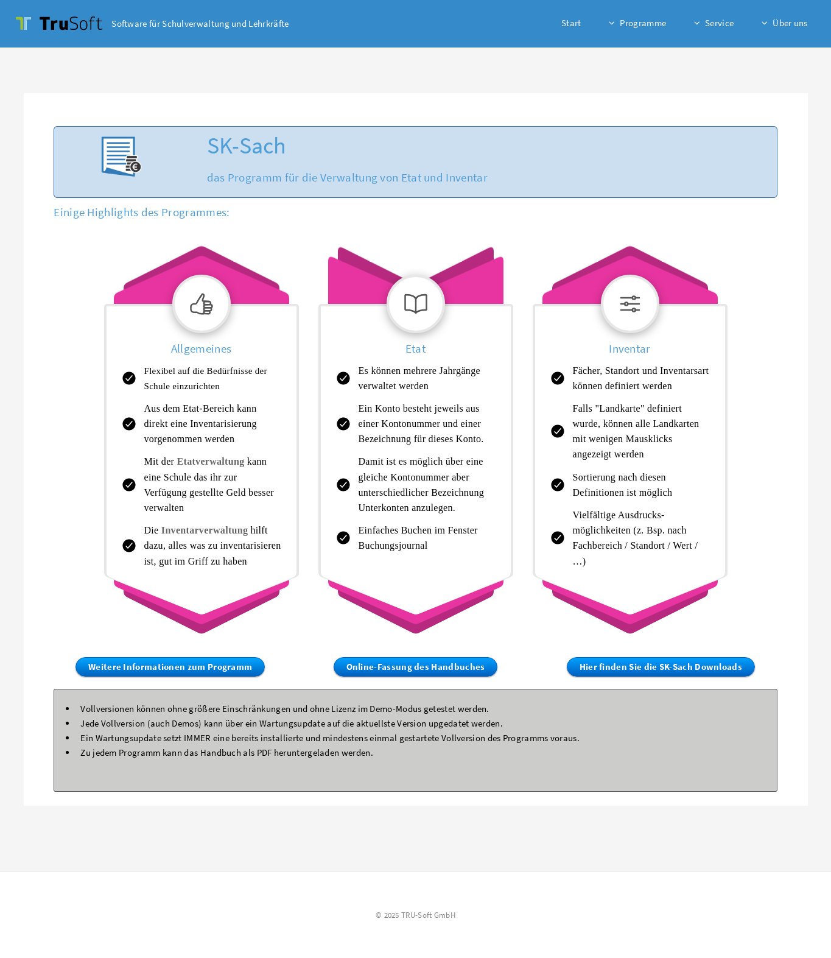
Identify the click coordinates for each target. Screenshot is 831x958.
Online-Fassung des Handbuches (415, 666)
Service (719, 23)
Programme (643, 23)
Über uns (790, 23)
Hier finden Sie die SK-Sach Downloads (661, 666)
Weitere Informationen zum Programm (170, 666)
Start (571, 23)
